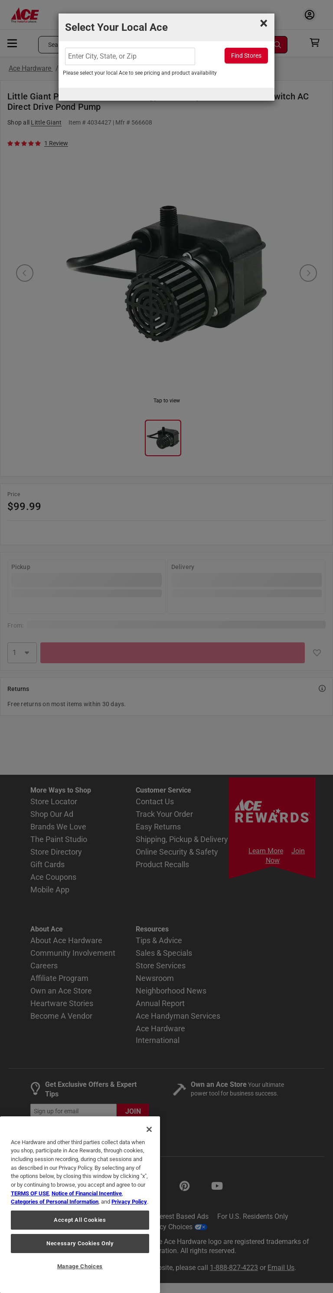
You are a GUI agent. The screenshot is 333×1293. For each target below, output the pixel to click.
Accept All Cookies (80, 1220)
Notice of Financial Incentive (87, 1193)
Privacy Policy (129, 1201)
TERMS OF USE (30, 1193)
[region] (80, 1204)
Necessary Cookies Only (79, 1243)
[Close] (149, 1129)
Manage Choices (80, 1266)
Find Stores (246, 55)
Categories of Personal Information (54, 1201)
